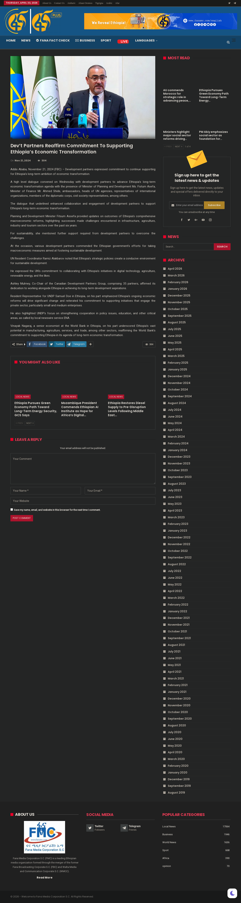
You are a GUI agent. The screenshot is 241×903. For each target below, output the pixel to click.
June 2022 (175, 577)
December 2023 (179, 457)
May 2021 (174, 665)
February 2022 (178, 605)
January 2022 (177, 611)
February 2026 (178, 282)
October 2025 (178, 309)
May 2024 (175, 423)
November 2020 (179, 705)
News (26, 40)
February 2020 (178, 766)
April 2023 (175, 510)
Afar (117, 3)
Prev (19, 423)
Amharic (71, 3)
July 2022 (174, 571)
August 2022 (177, 564)
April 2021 (174, 672)
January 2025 (177, 369)
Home (11, 40)
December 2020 (179, 699)
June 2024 (175, 416)
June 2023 (175, 497)
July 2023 (174, 490)
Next (29, 423)
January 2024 (177, 450)
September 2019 (179, 786)
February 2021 (178, 685)
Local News (22, 396)
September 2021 (179, 638)
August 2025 (177, 322)
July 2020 (174, 732)
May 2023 (175, 504)
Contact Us (59, 3)
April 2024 (175, 430)
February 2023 (178, 524)
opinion (166, 866)
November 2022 (179, 544)
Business (85, 40)
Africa (165, 858)
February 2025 (178, 363)
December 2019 (179, 779)
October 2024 (178, 389)
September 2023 (180, 477)
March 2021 (176, 678)
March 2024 (176, 437)
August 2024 (177, 403)
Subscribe (214, 205)
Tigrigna (99, 3)
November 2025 (179, 302)
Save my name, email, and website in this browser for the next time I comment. (57, 509)
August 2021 (176, 645)
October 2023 (178, 470)
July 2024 (174, 410)
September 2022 (180, 557)
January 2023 (177, 531)
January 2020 (177, 772)
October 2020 (178, 712)
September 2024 (180, 396)
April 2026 (175, 269)
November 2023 (179, 463)
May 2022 (175, 584)
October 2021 (177, 631)
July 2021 (174, 651)
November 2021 (178, 625)
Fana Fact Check (53, 40)
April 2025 (175, 349)
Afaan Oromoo (85, 3)
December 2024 (179, 376)
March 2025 (176, 356)
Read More (45, 877)
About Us (46, 3)
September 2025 (180, 316)
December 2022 (179, 537)
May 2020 (175, 745)
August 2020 (177, 725)
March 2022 (176, 598)
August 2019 (176, 793)
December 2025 (179, 295)
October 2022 (178, 551)
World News (169, 842)
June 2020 (175, 739)
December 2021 (179, 618)
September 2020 (180, 719)
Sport (106, 40)
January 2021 (177, 692)
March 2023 (176, 517)
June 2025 (175, 336)
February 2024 (178, 443)
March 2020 (176, 759)
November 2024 (179, 383)
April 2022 (175, 591)
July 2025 (174, 329)
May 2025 (175, 343)
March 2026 (176, 275)
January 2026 (177, 289)
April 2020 (175, 752)
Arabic (109, 3)
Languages (145, 40)
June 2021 (175, 658)
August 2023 (177, 483)
